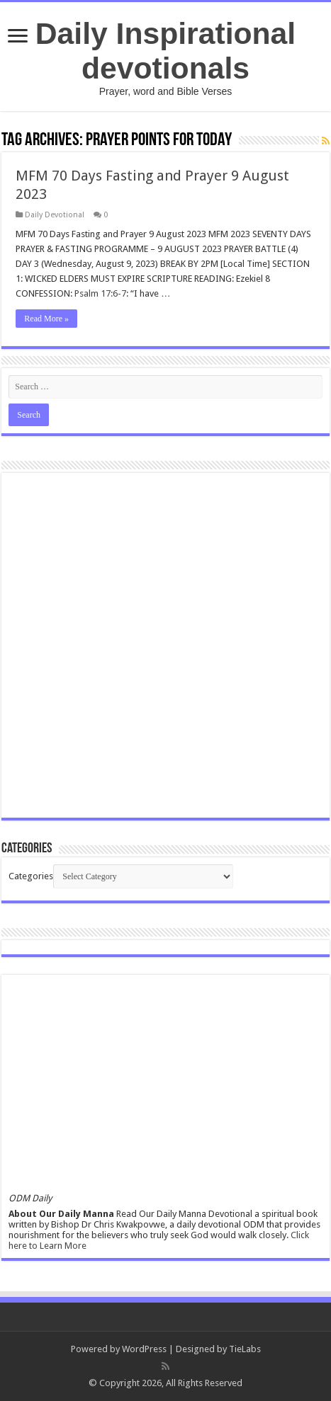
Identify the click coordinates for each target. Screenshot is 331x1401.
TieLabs (245, 1349)
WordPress (144, 1349)
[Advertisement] (165, 645)
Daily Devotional (54, 214)
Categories (31, 876)
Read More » (46, 319)
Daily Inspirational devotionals (165, 50)
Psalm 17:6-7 (100, 293)
